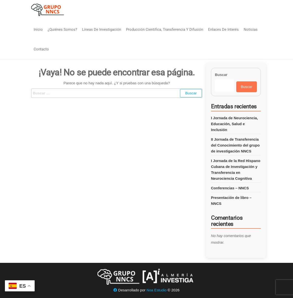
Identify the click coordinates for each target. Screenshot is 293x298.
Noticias (251, 29)
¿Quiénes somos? (62, 29)
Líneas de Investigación (101, 29)
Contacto (41, 49)
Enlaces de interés (223, 29)
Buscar (221, 75)
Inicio (38, 29)
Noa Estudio (156, 290)
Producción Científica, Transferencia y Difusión (164, 29)
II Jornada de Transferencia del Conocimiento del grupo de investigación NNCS (235, 145)
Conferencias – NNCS (230, 188)
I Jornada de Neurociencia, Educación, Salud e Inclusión (234, 124)
